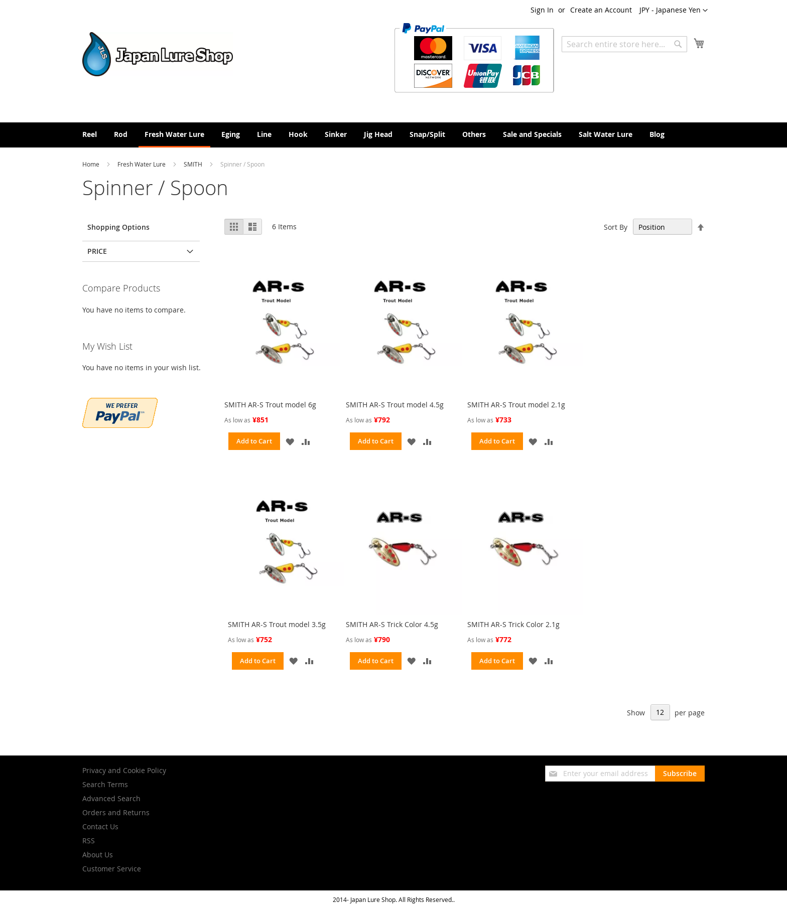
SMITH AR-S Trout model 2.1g (516, 404)
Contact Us (100, 826)
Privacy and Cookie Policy (124, 770)
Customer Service (111, 868)
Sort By (615, 227)
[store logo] (157, 54)
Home (91, 164)
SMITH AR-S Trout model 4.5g (395, 404)
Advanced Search (111, 798)
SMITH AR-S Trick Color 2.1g (513, 624)
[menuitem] (89, 134)
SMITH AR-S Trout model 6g (270, 404)
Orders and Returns (116, 812)
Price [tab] (97, 251)
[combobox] (624, 44)
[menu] (393, 134)
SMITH (194, 164)
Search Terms (105, 784)
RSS (88, 840)
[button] (673, 10)
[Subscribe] (680, 774)
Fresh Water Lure (142, 164)
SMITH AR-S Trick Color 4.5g (392, 624)
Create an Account (601, 10)
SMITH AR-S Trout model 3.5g (277, 624)
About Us (97, 854)
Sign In (542, 10)
